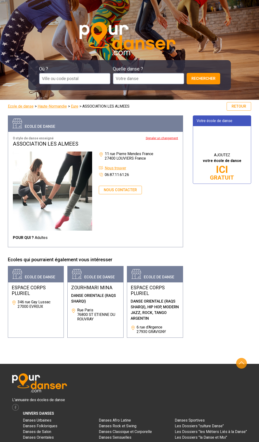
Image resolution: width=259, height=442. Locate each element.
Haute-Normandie (52, 106)
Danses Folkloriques (40, 426)
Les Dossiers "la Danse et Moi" (201, 437)
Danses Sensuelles (115, 437)
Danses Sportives (190, 420)
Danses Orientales (38, 437)
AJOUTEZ (222, 167)
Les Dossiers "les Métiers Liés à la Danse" (211, 431)
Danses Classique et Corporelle (125, 431)
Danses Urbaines (37, 420)
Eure (74, 106)
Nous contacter (120, 190)
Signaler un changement (162, 138)
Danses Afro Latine (115, 420)
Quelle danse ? (128, 69)
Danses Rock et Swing (117, 426)
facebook (15, 407)
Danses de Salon (37, 431)
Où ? (43, 69)
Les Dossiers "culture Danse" (199, 426)
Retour (239, 106)
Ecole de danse (21, 106)
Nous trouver (115, 168)
